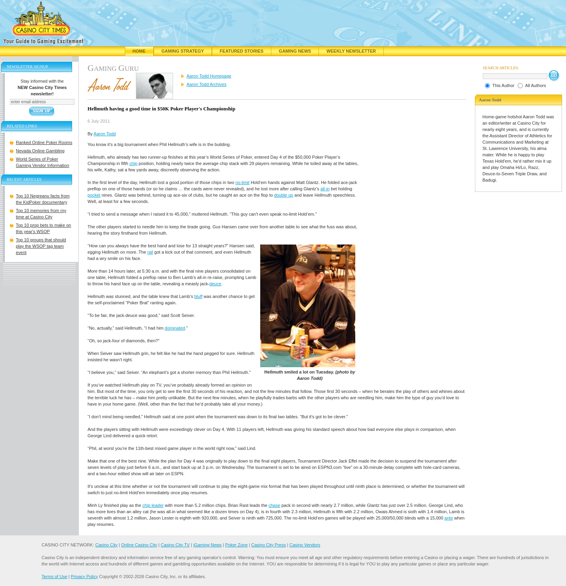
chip (133, 163)
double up (283, 195)
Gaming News (295, 51)
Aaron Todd (104, 133)
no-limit (242, 182)
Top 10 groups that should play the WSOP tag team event (41, 246)
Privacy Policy (84, 576)
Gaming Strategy (183, 51)
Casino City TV (175, 544)
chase (274, 505)
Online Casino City (139, 544)
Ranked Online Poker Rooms (44, 142)
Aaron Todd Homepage (209, 76)
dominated (175, 328)
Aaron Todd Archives (207, 84)
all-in (325, 188)
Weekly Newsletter (351, 51)
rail (150, 252)
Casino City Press (268, 544)
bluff (198, 296)
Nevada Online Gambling (40, 150)
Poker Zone (236, 544)
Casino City (106, 544)
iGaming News (207, 544)
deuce (215, 283)
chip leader (153, 505)
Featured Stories (241, 51)
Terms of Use (54, 576)
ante (448, 518)
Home (139, 51)
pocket (94, 195)
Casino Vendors (305, 544)
